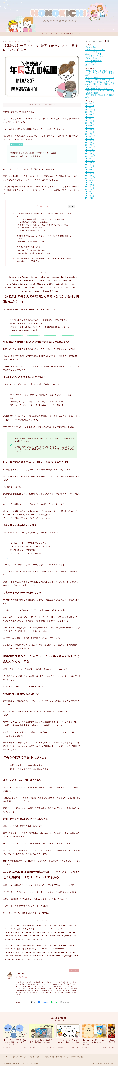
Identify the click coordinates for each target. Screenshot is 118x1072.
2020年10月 (90, 160)
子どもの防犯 (90, 47)
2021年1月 (89, 154)
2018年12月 (90, 198)
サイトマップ (31, 1064)
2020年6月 (89, 167)
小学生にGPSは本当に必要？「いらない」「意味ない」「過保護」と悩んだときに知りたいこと (100, 84)
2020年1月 (89, 176)
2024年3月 (89, 127)
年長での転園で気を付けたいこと (29, 247)
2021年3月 (89, 152)
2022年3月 (89, 143)
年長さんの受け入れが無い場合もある (32, 250)
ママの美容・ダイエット (95, 56)
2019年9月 (89, 182)
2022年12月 (90, 136)
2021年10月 (90, 149)
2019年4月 (89, 193)
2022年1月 (89, 145)
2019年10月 (90, 180)
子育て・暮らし (20, 41)
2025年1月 (89, 121)
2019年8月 (89, 185)
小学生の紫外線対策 (93, 60)
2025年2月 (89, 119)
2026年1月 (89, 108)
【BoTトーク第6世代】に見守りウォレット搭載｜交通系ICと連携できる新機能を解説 (99, 91)
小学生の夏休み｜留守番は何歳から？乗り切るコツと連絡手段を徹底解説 (99, 73)
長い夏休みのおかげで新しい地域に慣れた (33, 222)
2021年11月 (90, 147)
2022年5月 (89, 138)
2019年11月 (90, 178)
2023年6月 (89, 130)
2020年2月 (89, 174)
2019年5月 (89, 191)
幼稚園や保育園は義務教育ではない (31, 241)
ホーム (11, 1064)
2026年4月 (89, 103)
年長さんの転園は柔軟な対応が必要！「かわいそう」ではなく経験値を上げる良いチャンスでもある (44, 259)
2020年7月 (89, 165)
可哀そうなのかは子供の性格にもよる (32, 230)
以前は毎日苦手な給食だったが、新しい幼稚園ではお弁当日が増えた (43, 225)
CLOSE (71, 206)
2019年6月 (89, 189)
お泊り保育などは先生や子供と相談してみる (34, 253)
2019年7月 (89, 187)
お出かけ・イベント (93, 54)
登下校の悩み (90, 63)
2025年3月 (89, 116)
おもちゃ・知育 (91, 52)
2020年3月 (89, 171)
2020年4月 (89, 169)
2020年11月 (90, 158)
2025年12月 (90, 110)
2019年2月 (89, 196)
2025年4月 (89, 114)
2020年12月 (90, 156)
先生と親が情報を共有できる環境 (30, 227)
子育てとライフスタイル (95, 49)
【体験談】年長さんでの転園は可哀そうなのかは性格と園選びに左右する (44, 214)
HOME (5, 1058)
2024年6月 (89, 123)
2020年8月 (89, 163)
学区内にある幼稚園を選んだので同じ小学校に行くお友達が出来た (42, 219)
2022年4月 (89, 141)
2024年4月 (89, 125)
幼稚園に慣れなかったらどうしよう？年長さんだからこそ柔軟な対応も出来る (44, 237)
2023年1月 (89, 134)
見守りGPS (90, 65)
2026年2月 (89, 105)
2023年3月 (89, 132)
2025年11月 (90, 112)
